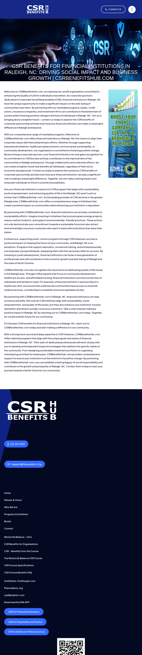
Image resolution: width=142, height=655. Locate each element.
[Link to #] (132, 9)
